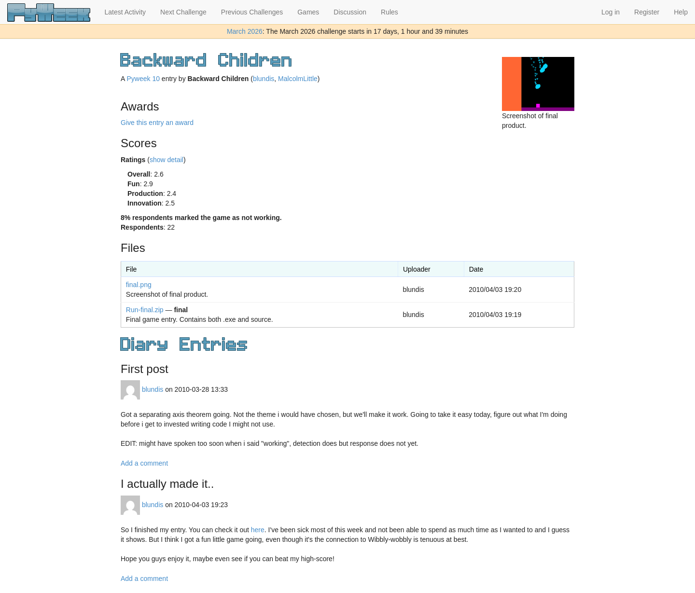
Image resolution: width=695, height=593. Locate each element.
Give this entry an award (157, 122)
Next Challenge (183, 12)
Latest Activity (125, 12)
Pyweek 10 (142, 79)
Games (308, 12)
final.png (139, 285)
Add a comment (144, 463)
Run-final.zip (145, 310)
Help (681, 12)
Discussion (350, 12)
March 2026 (245, 31)
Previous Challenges (252, 12)
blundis (263, 79)
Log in (610, 12)
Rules (389, 12)
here (257, 530)
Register (646, 12)
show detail (166, 160)
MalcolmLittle (298, 79)
